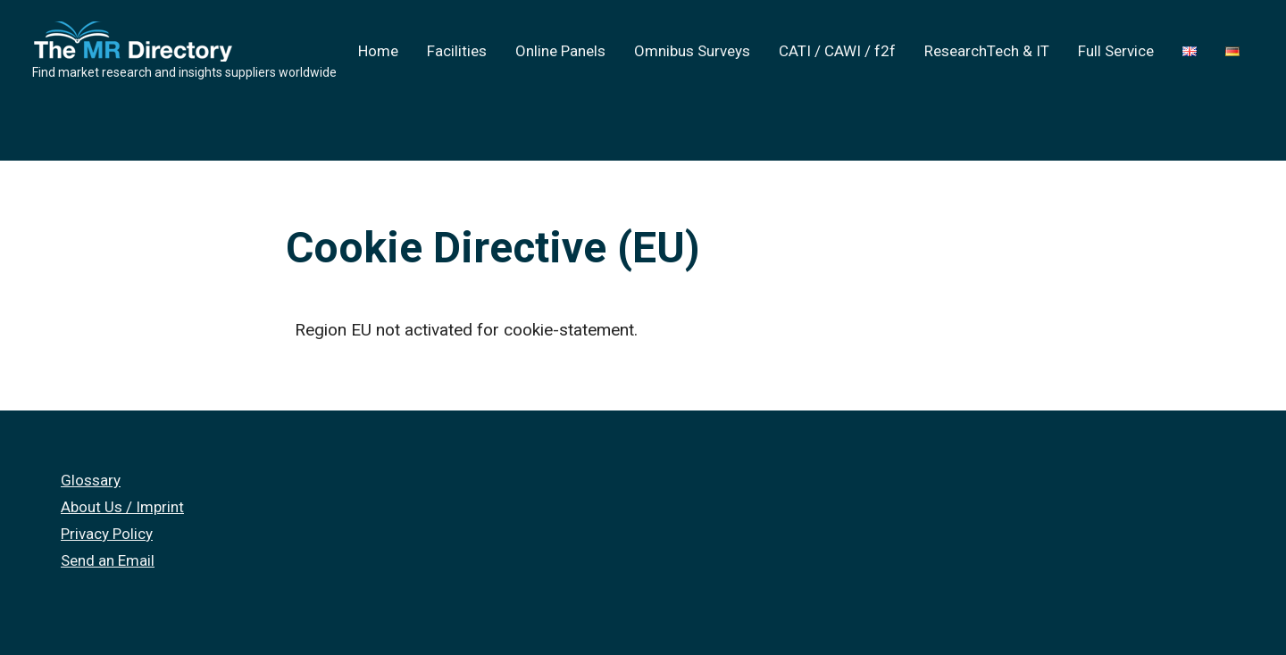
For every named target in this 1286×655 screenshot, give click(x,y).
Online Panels (560, 51)
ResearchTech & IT (986, 51)
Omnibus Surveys (692, 51)
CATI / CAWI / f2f (837, 51)
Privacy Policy (107, 534)
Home (378, 51)
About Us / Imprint (122, 507)
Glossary (91, 480)
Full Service (1116, 51)
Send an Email (107, 560)
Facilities (457, 51)
